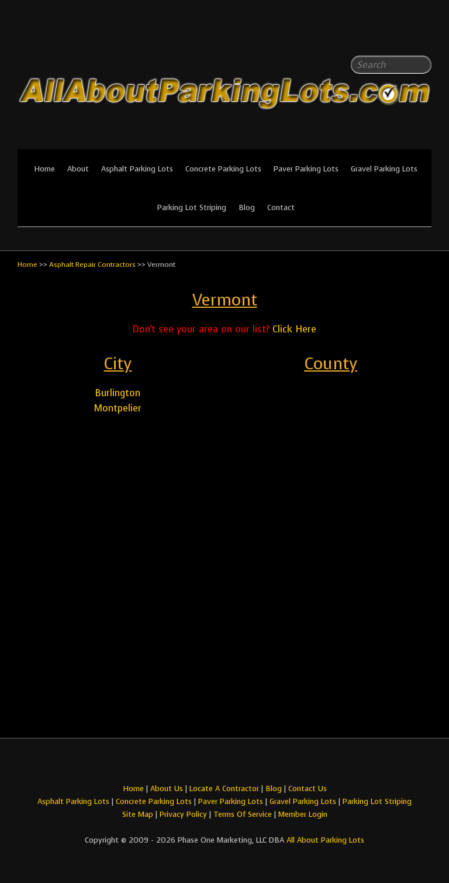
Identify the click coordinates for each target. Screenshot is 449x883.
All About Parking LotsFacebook (399, 35)
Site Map (137, 814)
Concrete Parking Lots (223, 169)
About (78, 169)
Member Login (302, 814)
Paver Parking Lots (306, 169)
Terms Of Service (243, 814)
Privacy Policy (183, 814)
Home (44, 169)
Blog (247, 207)
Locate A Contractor (224, 788)
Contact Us (307, 788)
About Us (166, 788)
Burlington (117, 393)
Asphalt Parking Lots (137, 169)
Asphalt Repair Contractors (92, 264)
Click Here (294, 329)
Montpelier (117, 408)
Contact (281, 207)
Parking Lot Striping (191, 207)
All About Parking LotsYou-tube (422, 35)
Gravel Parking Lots (384, 169)
